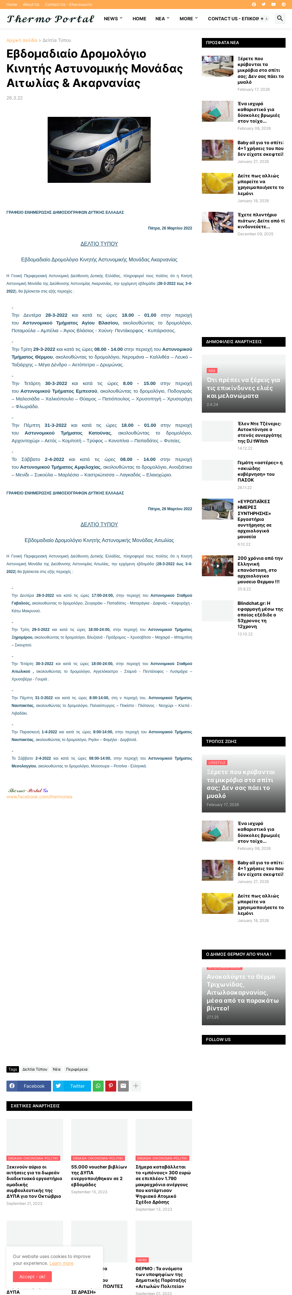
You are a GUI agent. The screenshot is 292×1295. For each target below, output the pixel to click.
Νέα (57, 1069)
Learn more (61, 1263)
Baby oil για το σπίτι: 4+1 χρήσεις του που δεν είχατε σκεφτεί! (261, 148)
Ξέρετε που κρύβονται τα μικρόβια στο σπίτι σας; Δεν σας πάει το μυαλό (261, 70)
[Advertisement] (99, 873)
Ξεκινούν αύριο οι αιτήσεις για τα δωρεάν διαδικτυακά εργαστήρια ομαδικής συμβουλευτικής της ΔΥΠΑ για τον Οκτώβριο (34, 1181)
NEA (160, 18)
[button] (264, 18)
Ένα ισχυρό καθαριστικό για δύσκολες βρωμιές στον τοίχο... (259, 112)
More (186, 18)
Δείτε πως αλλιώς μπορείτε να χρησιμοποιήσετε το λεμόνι (261, 184)
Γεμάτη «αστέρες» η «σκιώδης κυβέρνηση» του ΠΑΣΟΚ (260, 471)
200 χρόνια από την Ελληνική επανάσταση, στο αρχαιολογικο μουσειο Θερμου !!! (260, 569)
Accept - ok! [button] (32, 1276)
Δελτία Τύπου (56, 40)
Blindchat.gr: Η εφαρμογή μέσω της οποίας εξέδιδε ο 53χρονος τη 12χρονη (260, 614)
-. (28, 790)
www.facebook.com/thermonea (99, 870)
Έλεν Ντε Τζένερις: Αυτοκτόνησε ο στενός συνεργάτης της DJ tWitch (260, 432)
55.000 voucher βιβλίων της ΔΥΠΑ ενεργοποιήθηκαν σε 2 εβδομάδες (99, 1175)
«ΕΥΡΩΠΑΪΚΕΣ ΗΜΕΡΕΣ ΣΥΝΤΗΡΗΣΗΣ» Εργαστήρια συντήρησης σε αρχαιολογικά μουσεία (255, 519)
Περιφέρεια (77, 1069)
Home (11, 4)
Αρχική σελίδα (21, 40)
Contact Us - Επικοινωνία (68, 4)
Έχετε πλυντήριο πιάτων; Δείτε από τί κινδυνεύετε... (261, 220)
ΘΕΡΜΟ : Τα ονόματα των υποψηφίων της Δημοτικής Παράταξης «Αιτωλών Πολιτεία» (161, 1277)
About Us (31, 4)
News (111, 18)
